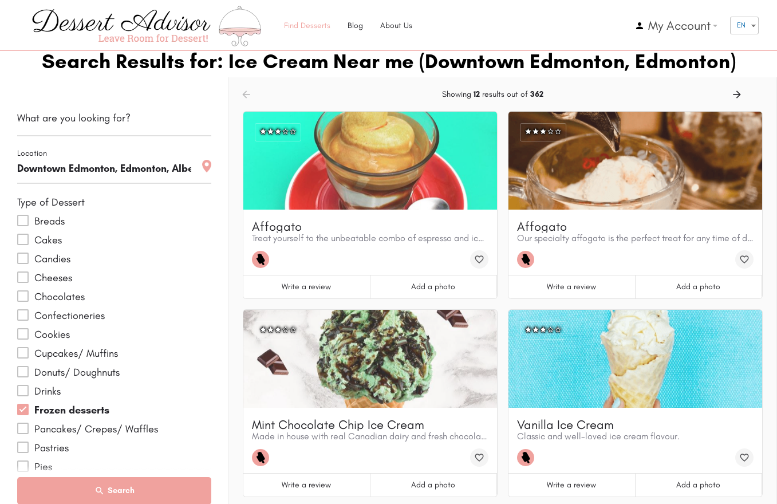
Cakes (48, 240)
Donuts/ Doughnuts (77, 372)
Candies (52, 259)
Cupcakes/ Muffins (76, 353)
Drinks (47, 391)
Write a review (306, 287)
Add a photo (433, 287)
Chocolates (59, 296)
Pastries (51, 448)
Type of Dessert (51, 202)
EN (741, 25)
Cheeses (53, 277)
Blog (355, 25)
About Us (396, 25)
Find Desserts (307, 25)
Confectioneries (69, 315)
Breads (49, 221)
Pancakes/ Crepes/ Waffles (96, 429)
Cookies (52, 334)
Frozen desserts (71, 410)
